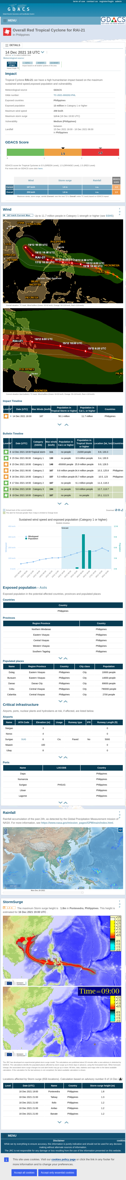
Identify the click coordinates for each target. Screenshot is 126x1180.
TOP (119, 212)
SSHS (109, 215)
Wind (31, 180)
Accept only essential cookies (57, 1172)
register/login (106, 1)
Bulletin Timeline (13, 433)
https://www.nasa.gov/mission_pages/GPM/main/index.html (77, 822)
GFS (27, 63)
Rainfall (97, 180)
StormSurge (13, 902)
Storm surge (65, 180)
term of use (79, 1)
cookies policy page (63, 1159)
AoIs (43, 588)
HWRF (41, 63)
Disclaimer (59, 1140)
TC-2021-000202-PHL (65, 95)
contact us (92, 1)
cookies (121, 1140)
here (40, 168)
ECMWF (55, 63)
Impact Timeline (12, 401)
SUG (23, 739)
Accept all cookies (24, 1172)
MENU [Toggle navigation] (9, 21)
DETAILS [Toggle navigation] (12, 45)
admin (118, 1)
